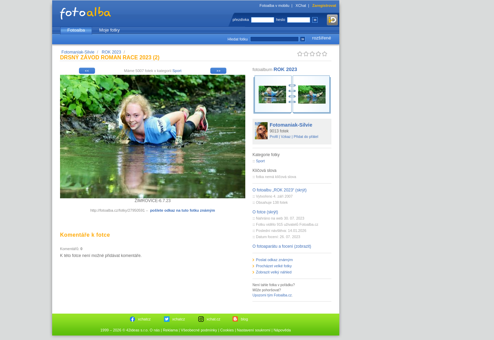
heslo (280, 19)
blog (244, 319)
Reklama (170, 330)
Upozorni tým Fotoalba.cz (272, 295)
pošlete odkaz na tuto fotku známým (182, 210)
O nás (155, 330)
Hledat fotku (237, 39)
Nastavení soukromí (254, 330)
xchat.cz (213, 319)
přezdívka (241, 19)
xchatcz (144, 319)
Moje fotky (109, 30)
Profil (274, 136)
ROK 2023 (111, 52)
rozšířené (321, 37)
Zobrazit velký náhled (274, 272)
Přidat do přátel (306, 136)
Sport (176, 71)
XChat (301, 5)
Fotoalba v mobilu (275, 5)
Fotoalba (76, 30)
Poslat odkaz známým (274, 260)
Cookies (227, 330)
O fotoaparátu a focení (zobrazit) (281, 246)
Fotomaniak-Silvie (77, 52)
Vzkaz (286, 136)
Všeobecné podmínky (199, 330)
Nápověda (282, 330)
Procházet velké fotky (274, 266)
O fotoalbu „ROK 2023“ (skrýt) (279, 190)
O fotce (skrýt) (265, 212)
